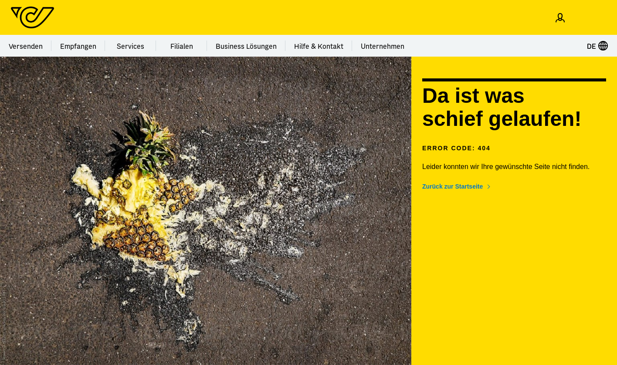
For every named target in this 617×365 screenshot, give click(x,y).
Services (130, 45)
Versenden (26, 45)
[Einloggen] (560, 17)
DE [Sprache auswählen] (597, 46)
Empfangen (78, 45)
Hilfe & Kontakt (318, 45)
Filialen (181, 45)
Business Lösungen (246, 45)
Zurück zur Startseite (452, 186)
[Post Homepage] (32, 17)
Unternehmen (382, 45)
